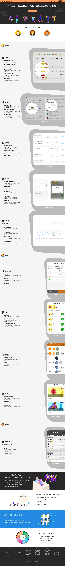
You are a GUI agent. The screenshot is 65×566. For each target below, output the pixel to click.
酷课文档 (33, 1)
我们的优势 (7, 552)
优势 (26, 1)
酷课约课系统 (29, 561)
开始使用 (60, 1)
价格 (29, 1)
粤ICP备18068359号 (25, 563)
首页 (22, 1)
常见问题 (37, 1)
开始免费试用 (32, 11)
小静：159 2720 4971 (18, 552)
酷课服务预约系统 (35, 561)
